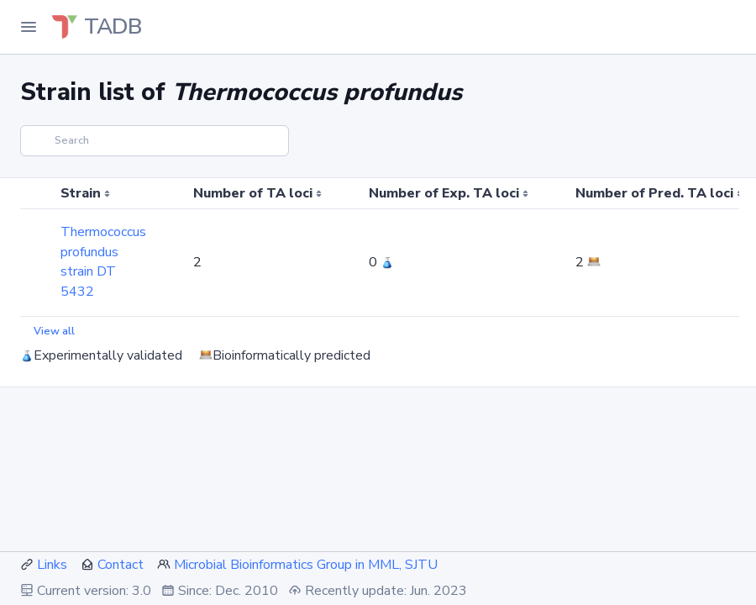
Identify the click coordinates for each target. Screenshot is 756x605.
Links (52, 564)
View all (54, 331)
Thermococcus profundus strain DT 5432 (103, 262)
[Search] (154, 140)
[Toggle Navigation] (28, 27)
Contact (120, 564)
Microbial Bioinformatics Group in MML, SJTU (306, 564)
